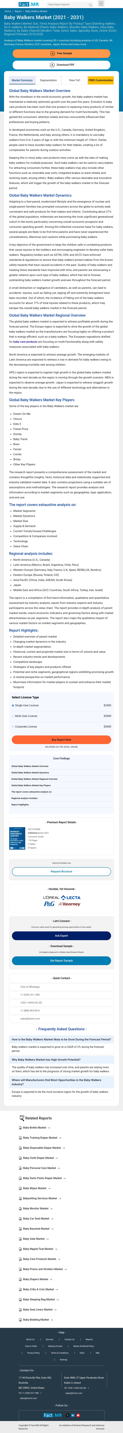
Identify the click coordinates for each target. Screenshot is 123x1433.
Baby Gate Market (36, 1238)
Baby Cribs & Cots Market (40, 1289)
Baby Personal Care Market (41, 1168)
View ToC (74, 80)
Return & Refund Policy (83, 1346)
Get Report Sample (61, 960)
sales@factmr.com (28, 1398)
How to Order (31, 1346)
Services (49, 1339)
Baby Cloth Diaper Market (40, 1158)
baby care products (25, 341)
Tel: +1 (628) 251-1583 (29, 1393)
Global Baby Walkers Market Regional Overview (34, 779)
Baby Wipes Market (36, 1188)
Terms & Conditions (60, 1353)
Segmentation (48, 80)
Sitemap (63, 1360)
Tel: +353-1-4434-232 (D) (75, 1388)
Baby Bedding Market (38, 1319)
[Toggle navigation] (101, 3)
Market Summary (22, 80)
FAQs (82, 1353)
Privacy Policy (33, 1353)
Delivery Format (55, 1346)
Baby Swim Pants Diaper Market (44, 1178)
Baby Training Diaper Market (42, 1137)
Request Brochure (61, 871)
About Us (30, 1339)
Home (8, 11)
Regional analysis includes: (24, 798)
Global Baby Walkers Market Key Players (31, 785)
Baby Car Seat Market (38, 1218)
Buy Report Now (61, 739)
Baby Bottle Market (36, 1127)
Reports (89, 1339)
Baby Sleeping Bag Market (41, 1299)
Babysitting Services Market (42, 1198)
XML (98, 1353)
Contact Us (70, 1339)
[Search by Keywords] (70, 4)
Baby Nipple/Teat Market (40, 1249)
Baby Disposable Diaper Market (44, 1147)
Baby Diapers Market (37, 1279)
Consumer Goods (36, 837)
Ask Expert (61, 935)
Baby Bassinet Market (38, 1228)
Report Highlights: (20, 804)
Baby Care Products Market (41, 1259)
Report (18, 11)
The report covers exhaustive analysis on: (31, 792)
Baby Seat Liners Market (40, 1309)
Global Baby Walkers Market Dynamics (30, 772)
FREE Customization (101, 80)
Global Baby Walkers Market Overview (29, 766)
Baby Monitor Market (37, 1208)
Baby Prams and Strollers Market (45, 1269)
